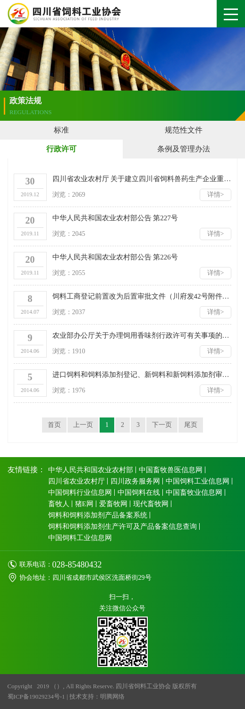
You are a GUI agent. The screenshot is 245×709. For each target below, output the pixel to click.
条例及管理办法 (183, 149)
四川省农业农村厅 (76, 481)
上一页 (83, 424)
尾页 (190, 424)
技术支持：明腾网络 (97, 696)
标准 (61, 130)
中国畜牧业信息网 (194, 492)
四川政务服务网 (135, 481)
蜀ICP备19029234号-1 (36, 696)
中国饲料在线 (139, 492)
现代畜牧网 (151, 504)
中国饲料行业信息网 (80, 492)
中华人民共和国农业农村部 (90, 470)
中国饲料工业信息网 (197, 481)
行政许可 (61, 149)
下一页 (162, 424)
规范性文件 (184, 130)
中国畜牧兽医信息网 (171, 470)
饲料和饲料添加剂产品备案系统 (97, 515)
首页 (54, 424)
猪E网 (84, 504)
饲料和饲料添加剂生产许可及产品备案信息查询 (122, 526)
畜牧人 (58, 504)
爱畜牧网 (113, 504)
